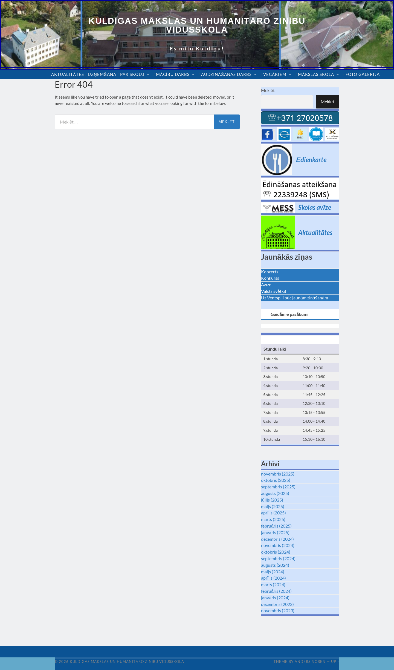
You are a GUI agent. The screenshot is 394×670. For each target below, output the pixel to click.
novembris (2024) (277, 545)
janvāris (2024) (275, 597)
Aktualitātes (67, 74)
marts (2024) (273, 584)
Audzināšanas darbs (226, 74)
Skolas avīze (314, 207)
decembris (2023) (277, 604)
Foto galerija (363, 74)
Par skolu (132, 74)
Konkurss (270, 278)
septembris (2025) (278, 486)
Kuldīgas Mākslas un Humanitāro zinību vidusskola (197, 25)
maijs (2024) (272, 571)
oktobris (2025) (275, 480)
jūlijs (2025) (272, 499)
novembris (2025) (277, 473)
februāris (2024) (276, 591)
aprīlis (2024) (273, 577)
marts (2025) (273, 519)
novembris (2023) (277, 610)
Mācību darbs (173, 74)
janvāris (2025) (275, 532)
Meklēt (268, 90)
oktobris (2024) (275, 551)
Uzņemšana (102, 74)
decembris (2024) (277, 539)
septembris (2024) (278, 558)
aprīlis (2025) (273, 513)
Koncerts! (270, 271)
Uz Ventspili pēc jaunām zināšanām (294, 297)
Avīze (266, 284)
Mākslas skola (316, 74)
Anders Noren (310, 661)
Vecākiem (274, 74)
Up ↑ (335, 661)
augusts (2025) (275, 493)
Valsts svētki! (273, 291)
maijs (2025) (272, 506)
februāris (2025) (276, 525)
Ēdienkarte (311, 160)
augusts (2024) (275, 565)
